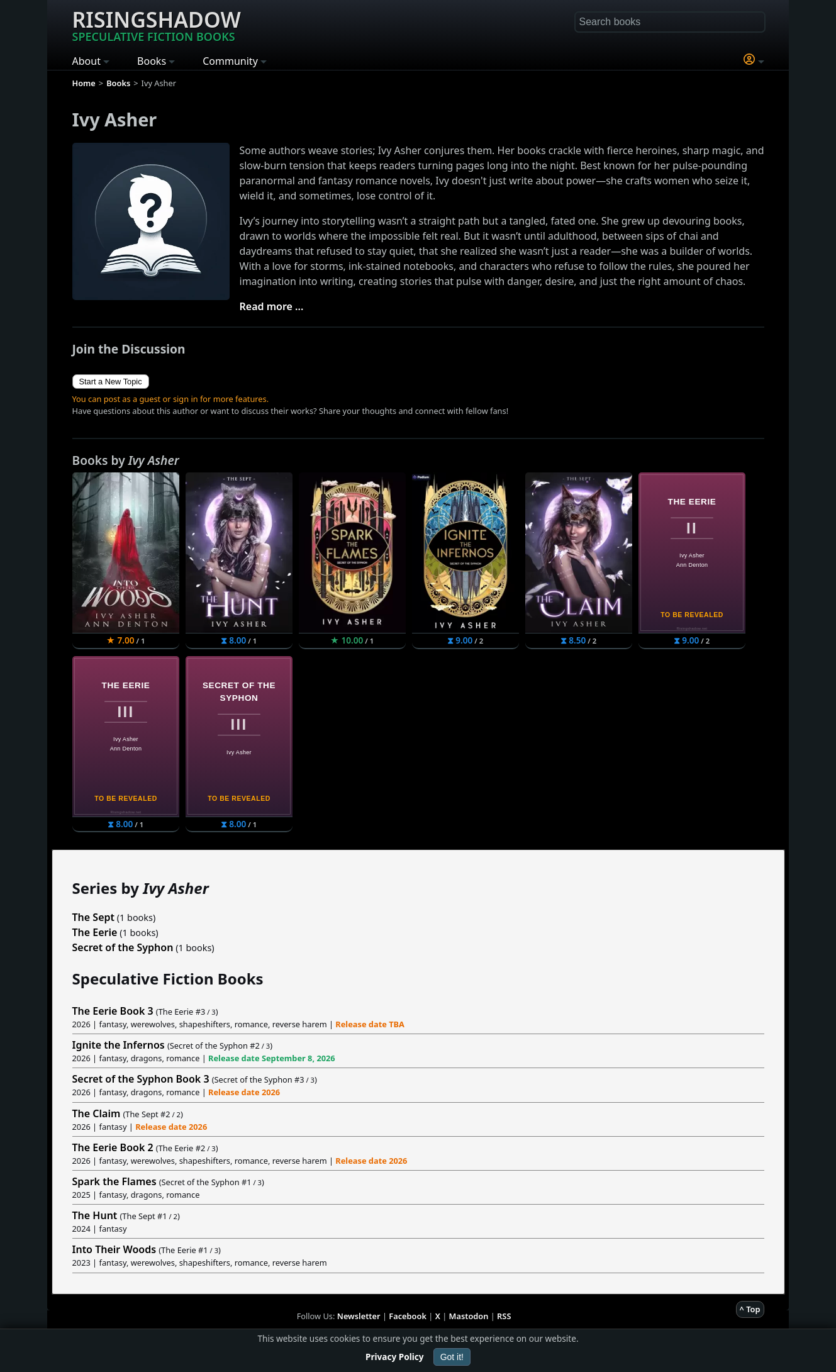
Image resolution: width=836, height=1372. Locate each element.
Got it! (452, 1357)
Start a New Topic (110, 381)
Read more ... (272, 306)
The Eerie (95, 932)
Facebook (407, 1316)
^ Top (750, 1309)
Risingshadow (156, 24)
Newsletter (359, 1316)
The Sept (93, 917)
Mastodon (469, 1316)
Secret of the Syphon (123, 947)
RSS (504, 1316)
